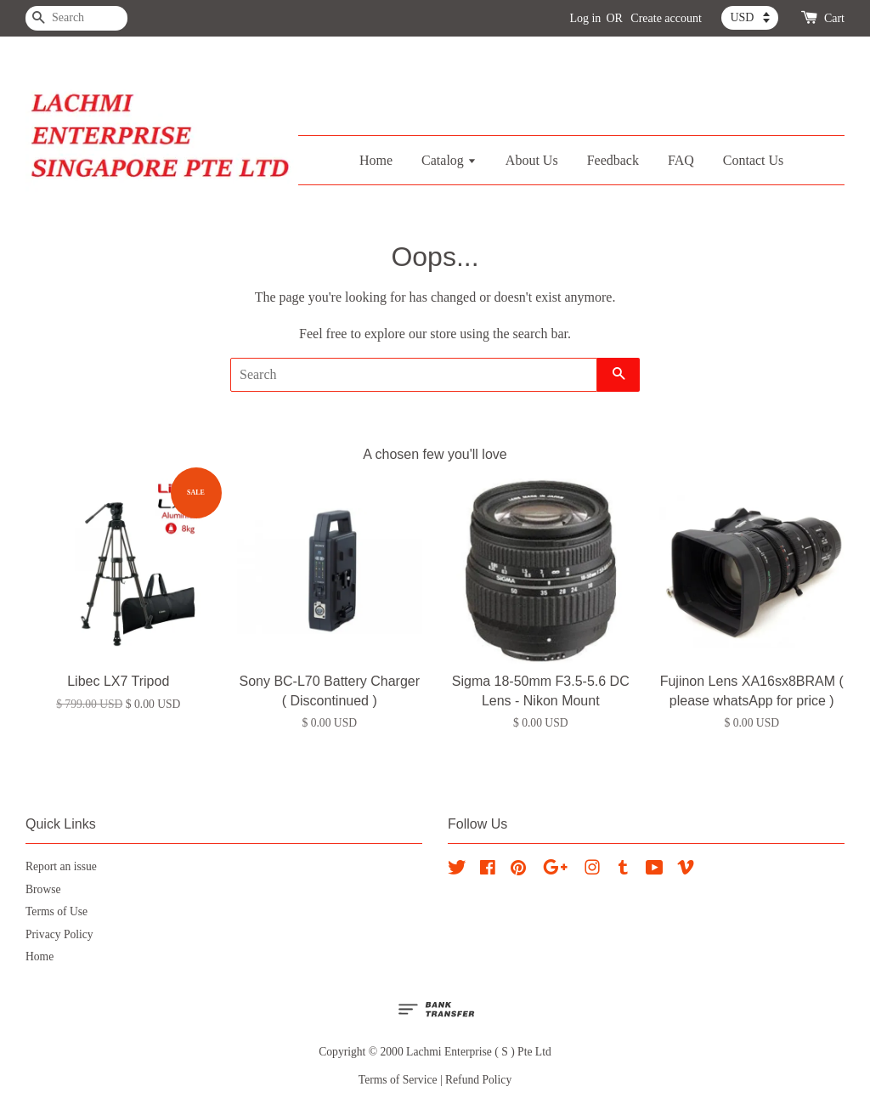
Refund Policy (478, 1079)
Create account (666, 18)
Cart (834, 18)
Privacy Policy (59, 934)
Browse (43, 889)
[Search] (76, 18)
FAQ (681, 160)
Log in (585, 18)
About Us (532, 160)
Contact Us (753, 160)
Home (376, 160)
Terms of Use (56, 911)
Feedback (613, 160)
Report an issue (61, 866)
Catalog (449, 160)
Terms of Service (398, 1079)
